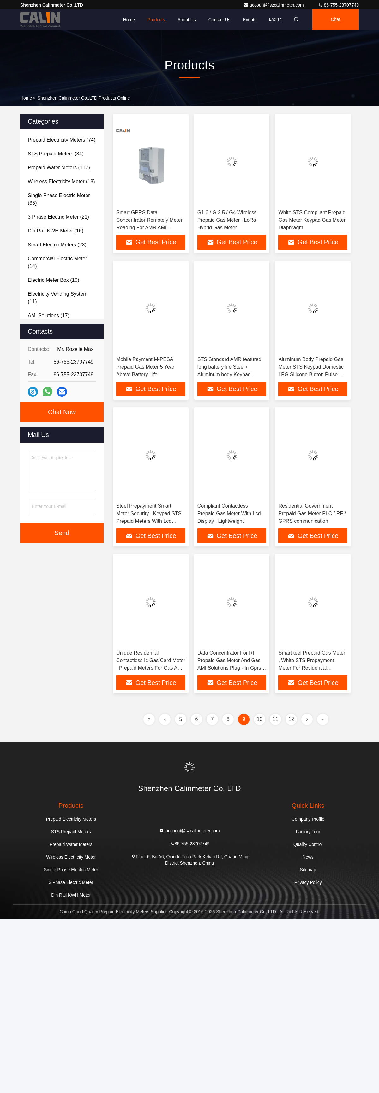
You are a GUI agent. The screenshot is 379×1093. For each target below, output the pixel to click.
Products (154, 19)
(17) (48, 315)
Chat (335, 19)
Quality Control (308, 844)
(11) (57, 297)
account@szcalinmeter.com (274, 5)
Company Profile (308, 819)
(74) (61, 139)
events (248, 19)
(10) (53, 280)
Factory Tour (308, 832)
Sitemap (308, 870)
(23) (57, 244)
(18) (61, 181)
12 (291, 719)
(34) (56, 153)
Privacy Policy (308, 882)
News (308, 857)
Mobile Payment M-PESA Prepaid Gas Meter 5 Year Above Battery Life (145, 367)
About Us (185, 19)
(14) (57, 262)
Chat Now (62, 411)
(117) (59, 167)
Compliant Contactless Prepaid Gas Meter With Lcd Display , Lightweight (229, 514)
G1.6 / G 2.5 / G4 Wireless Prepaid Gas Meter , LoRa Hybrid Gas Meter (227, 220)
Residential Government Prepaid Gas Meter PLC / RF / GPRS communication (312, 514)
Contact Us (217, 19)
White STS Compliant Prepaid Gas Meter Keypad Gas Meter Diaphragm (312, 220)
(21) (58, 217)
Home (127, 19)
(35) (59, 199)
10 (259, 719)
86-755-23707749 (338, 5)
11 (275, 719)
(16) (55, 230)
